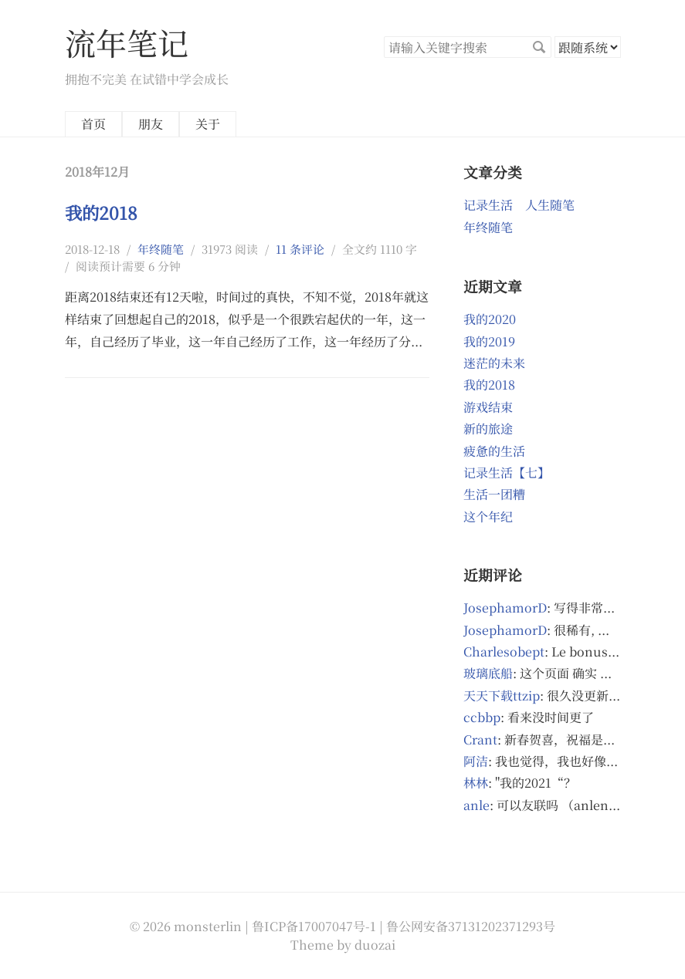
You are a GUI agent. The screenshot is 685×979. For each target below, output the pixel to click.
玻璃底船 (488, 673)
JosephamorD (505, 607)
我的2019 (489, 341)
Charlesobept (503, 651)
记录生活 (488, 205)
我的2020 (489, 319)
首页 (93, 124)
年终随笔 (160, 249)
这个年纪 (488, 516)
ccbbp (481, 717)
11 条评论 (300, 249)
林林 (475, 783)
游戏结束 (488, 407)
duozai (374, 945)
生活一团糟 (494, 494)
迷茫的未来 (494, 363)
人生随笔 (550, 205)
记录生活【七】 (506, 472)
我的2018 (101, 212)
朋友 (150, 124)
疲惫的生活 (494, 451)
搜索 (539, 47)
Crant (480, 739)
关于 (207, 124)
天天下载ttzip (501, 695)
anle (476, 805)
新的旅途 (488, 428)
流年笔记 (126, 42)
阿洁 (475, 761)
